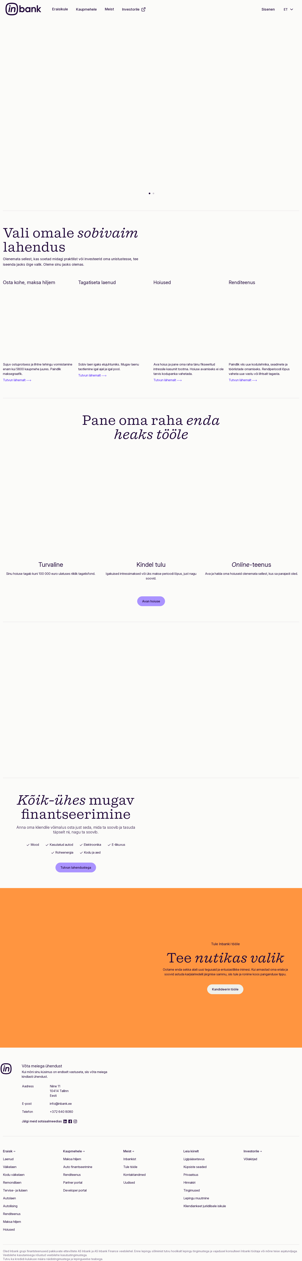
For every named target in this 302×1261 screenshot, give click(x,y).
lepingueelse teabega (88, 1259)
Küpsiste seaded (195, 1167)
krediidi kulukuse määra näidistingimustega (42, 1259)
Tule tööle (130, 1167)
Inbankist (129, 1159)
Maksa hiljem (12, 1222)
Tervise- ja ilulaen (15, 1190)
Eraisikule (60, 9)
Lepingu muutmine (196, 1198)
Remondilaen (12, 1182)
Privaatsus (190, 1175)
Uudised (129, 1182)
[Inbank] (23, 9)
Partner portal (72, 1182)
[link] (38, 372)
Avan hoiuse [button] (151, 601)
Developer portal (75, 1190)
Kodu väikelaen (13, 1175)
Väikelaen (9, 1167)
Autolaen (9, 1198)
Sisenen (268, 9)
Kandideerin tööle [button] (225, 989)
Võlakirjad (250, 1159)
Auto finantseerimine (77, 1167)
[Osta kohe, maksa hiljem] (38, 325)
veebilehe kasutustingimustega (67, 1255)
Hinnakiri (189, 1182)
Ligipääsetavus (194, 1159)
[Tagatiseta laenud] (113, 325)
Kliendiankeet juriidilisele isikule (204, 1206)
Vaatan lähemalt (63, 139)
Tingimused (191, 1190)
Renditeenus (12, 1214)
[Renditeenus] (264, 325)
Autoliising (10, 1206)
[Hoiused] (188, 325)
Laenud (8, 1159)
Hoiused (9, 1229)
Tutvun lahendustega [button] (75, 867)
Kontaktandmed (134, 1175)
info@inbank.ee (61, 1104)
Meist (109, 9)
